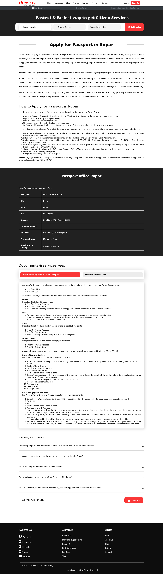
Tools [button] (95, 3)
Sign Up (135, 3)
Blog (68, 3)
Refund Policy (47, 565)
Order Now (134, 500)
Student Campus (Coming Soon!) (125, 8)
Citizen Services (38, 8)
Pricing (76, 3)
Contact (105, 3)
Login (126, 3)
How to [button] (85, 3)
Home (50, 3)
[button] (38, 27)
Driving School (82, 8)
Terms (25, 565)
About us (59, 3)
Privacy (34, 565)
